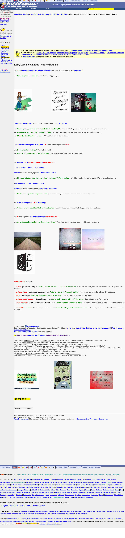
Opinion (87, 490)
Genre (83, 484)
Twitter (22, 506)
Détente (33, 9)
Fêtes (78, 484)
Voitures (76, 497)
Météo (48, 490)
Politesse (18, 492)
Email (42, 506)
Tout (26, 497)
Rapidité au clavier (5, 513)
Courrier (103, 482)
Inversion (48, 487)
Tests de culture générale (104, 511)
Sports (47, 495)
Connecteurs (63, 482)
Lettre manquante (68, 487)
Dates (114, 482)
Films (53, 484)
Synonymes (96, 50)
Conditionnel (37, 482)
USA (51, 497)
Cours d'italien (65, 511)
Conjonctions (54, 482)
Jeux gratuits (4, 70)
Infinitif (36, 487)
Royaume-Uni (27, 495)
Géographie (110, 484)
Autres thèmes (107, 50)
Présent (106, 492)
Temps (101, 495)
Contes (70, 482)
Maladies (111, 487)
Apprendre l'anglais (21, 14)
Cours (2, 9)
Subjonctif (61, 495)
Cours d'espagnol (54, 511)
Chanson (113, 479)
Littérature (78, 487)
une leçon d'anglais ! (5, 37)
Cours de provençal (28, 513)
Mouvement (13, 490)
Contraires (86, 482)
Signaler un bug (5, 59)
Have (9, 487)
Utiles (47, 9)
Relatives (19, 495)
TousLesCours (75, 467)
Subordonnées (69, 495)
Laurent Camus (12, 518)
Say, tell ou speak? (38, 495)
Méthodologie (35, 490)
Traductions (32, 497)
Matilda (121, 487)
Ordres (93, 490)
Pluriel (2, 492)
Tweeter (30, 326)
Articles (88, 479)
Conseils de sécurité (62, 518)
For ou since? (60, 484)
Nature (53, 490)
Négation (81, 490)
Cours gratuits (6, 467)
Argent (79, 479)
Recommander (5, 57)
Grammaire (97, 484)
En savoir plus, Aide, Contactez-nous (29, 518)
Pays (121, 490)
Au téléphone (83, 53)
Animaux (73, 479)
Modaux (2, 490)
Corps (92, 482)
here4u (68, 328)
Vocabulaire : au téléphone (67, 53)
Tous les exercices (21, 419)
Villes (71, 497)
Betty (108, 479)
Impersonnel (29, 487)
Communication (76, 50)
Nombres (63, 490)
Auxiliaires (99, 479)
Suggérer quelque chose (82, 495)
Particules (106, 490)
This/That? (11, 497)
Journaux (59, 487)
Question (2, 495)
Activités (47, 479)
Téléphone (45, 497)
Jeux (65, 467)
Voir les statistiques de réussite (26, 331)
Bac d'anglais (70, 513)
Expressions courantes (115, 53)
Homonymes (21, 487)
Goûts (91, 484)
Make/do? (104, 487)
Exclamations (27, 484)
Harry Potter (3, 487)
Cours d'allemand (76, 511)
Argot (83, 479)
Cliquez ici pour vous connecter (6, 15)
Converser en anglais (97, 53)
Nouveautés (4, 53)
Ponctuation (26, 492)
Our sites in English (81, 513)
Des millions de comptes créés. (5, 20)
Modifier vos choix (65, 521)
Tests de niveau (108, 495)
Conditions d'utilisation (48, 518)
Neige (57, 490)
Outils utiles (61, 513)
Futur (74, 484)
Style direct (53, 495)
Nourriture (74, 490)
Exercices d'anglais (60, 14)
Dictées (2, 484)
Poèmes (41, 492)
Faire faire (35, 484)
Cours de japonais (118, 511)
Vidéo (67, 497)
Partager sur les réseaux (54, 524)
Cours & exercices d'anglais (40, 14)
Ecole (12, 484)
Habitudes (118, 484)
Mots (7, 490)
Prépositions (98, 492)
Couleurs (97, 482)
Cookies (56, 521)
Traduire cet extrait (6, 60)
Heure (14, 487)
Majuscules (97, 487)
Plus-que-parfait (10, 492)
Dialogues (120, 482)
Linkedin (35, 506)
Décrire (8, 484)
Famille (41, 484)
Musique (20, 490)
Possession (34, 492)
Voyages (82, 497)
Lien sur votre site (6, 63)
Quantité (118, 492)
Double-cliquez (28, 56)
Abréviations (27, 479)
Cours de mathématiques (40, 511)
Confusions (45, 482)
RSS (28, 506)
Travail (39, 497)
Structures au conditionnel (32, 54)
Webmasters (4, 61)
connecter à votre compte (36, 335)
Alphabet (66, 479)
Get (87, 484)
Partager (36, 326)
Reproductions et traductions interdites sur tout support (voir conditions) (91, 518)
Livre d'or (4, 51)
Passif (112, 490)
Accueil (3, 45)
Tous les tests (20, 497)
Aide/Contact (4, 47)
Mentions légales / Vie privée (44, 521)
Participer (18, 9)
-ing (14, 479)
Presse (3, 56)
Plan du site (4, 54)
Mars (116, 487)
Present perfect (49, 492)
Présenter (112, 492)
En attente (18, 484)
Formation (69, 484)
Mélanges (27, 490)
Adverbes (60, 479)
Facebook (14, 506)
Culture (59, 467)
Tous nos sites (94, 467)
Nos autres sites (5, 72)
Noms (68, 490)
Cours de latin (16, 513)
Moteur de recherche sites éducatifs (45, 513)
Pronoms (58, 492)
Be (104, 479)
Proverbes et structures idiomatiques (82, 492)
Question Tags (11, 495)
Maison (90, 487)
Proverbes (87, 50)
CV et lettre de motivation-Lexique (76, 54)
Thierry (5, 497)
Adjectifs (53, 479)
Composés (29, 482)
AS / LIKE (19, 479)
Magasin (84, 487)
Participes (99, 490)
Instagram (4, 506)
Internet (42, 487)
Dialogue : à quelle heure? (53, 54)
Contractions (78, 482)
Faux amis (48, 484)
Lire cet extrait (5, 50)
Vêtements (89, 497)
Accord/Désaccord (37, 479)
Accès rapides (5, 48)
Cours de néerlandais (89, 511)
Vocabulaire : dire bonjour (46, 53)
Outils (85, 467)
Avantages (3, 24)
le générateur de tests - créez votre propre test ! (93, 328)
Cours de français (26, 511)
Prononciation (66, 492)
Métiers (42, 490)
